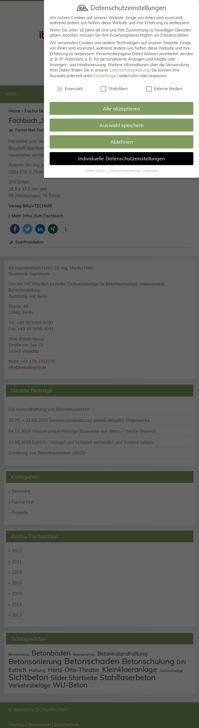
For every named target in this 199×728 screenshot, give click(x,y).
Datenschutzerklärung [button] (124, 166)
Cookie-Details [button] (96, 166)
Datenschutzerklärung (129, 65)
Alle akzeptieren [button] (121, 103)
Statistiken (114, 83)
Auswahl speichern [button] (121, 120)
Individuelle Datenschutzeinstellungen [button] (121, 153)
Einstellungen (106, 70)
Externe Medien (164, 83)
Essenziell (69, 83)
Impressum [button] (150, 166)
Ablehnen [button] (121, 137)
